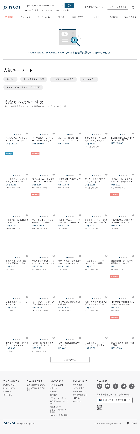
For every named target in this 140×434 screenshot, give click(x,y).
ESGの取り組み (79, 392)
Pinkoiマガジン (9, 388)
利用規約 (53, 395)
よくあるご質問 (56, 385)
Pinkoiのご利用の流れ (59, 415)
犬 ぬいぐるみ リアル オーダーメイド (23, 87)
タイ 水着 (65, 10)
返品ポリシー (55, 407)
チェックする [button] (70, 360)
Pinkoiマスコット (80, 395)
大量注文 (53, 388)
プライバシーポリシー (59, 398)
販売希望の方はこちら (94, 7)
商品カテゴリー (9, 385)
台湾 (36, 10)
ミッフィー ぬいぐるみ (49, 10)
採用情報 (77, 398)
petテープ (29, 10)
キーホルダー (89, 79)
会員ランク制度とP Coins (58, 411)
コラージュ (7, 395)
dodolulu (10, 79)
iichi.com (77, 402)
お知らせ (53, 392)
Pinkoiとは (77, 385)
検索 (69, 5)
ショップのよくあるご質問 (36, 389)
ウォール (7, 392)
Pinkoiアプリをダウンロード (114, 400)
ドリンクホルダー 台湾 (34, 79)
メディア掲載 (78, 388)
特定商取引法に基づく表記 (59, 402)
